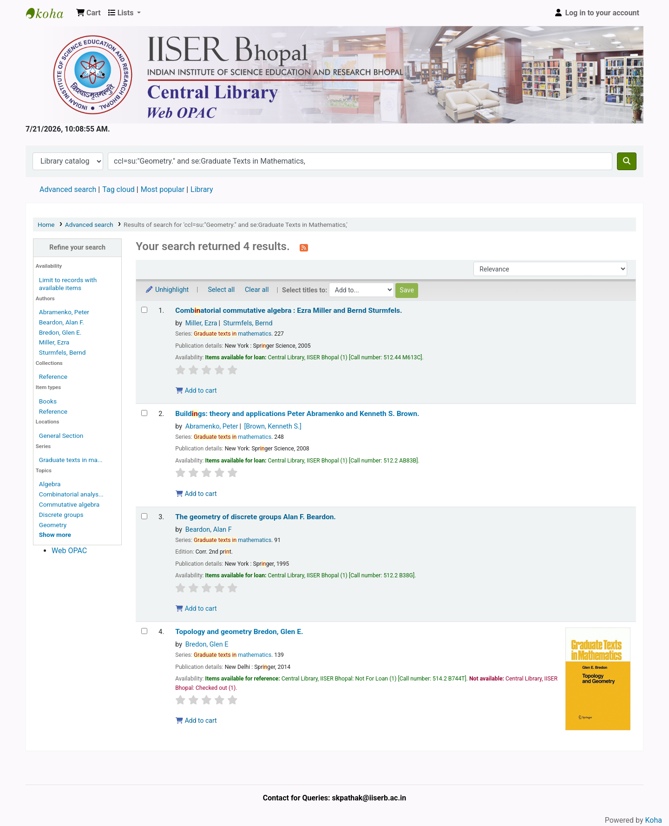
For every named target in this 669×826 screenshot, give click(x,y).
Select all (221, 290)
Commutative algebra (69, 504)
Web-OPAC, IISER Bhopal (49, 13)
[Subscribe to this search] (304, 247)
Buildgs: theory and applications (297, 414)
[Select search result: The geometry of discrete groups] (144, 516)
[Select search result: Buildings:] (144, 413)
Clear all (257, 290)
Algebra (50, 484)
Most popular (162, 189)
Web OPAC (69, 550)
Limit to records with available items (68, 283)
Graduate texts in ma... (71, 459)
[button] (88, 13)
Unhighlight (167, 290)
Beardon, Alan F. (61, 322)
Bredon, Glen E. (60, 332)
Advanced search (67, 189)
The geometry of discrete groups (255, 517)
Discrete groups (61, 514)
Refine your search (77, 247)
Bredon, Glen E (207, 644)
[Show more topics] (55, 534)
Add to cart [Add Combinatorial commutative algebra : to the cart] (196, 390)
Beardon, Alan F (208, 530)
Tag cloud (118, 189)
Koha (653, 820)
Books (48, 401)
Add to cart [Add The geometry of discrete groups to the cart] (196, 608)
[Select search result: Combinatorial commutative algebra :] (144, 310)
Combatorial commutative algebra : (288, 310)
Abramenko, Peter (64, 312)
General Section (61, 435)
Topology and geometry (239, 632)
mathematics (232, 333)
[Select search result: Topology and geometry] (144, 631)
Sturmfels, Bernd (62, 352)
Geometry (52, 525)
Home (46, 224)
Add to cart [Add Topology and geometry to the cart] (196, 720)
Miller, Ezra (54, 342)
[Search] (626, 161)
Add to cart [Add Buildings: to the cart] (196, 493)
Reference (53, 376)
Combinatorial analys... (71, 494)
